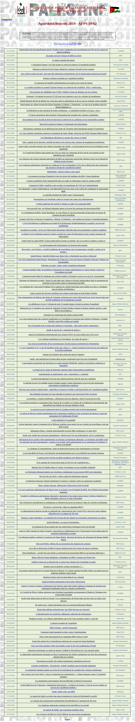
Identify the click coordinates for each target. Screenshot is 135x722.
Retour (67, 719)
